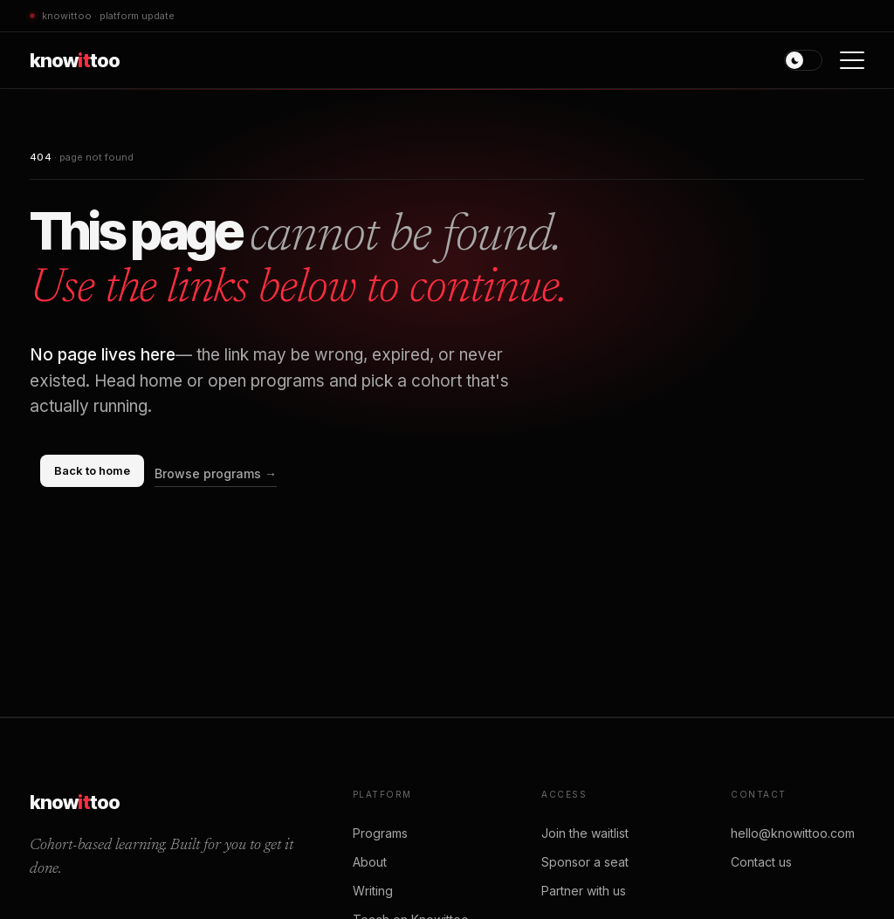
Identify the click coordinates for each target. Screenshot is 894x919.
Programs (380, 833)
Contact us (761, 861)
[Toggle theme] (803, 60)
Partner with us (583, 890)
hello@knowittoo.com (793, 833)
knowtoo (75, 60)
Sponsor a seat (585, 861)
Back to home (92, 470)
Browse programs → (216, 473)
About (370, 861)
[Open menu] (852, 60)
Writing (373, 890)
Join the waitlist (585, 833)
